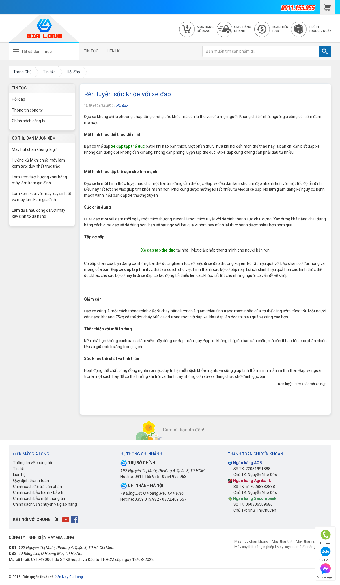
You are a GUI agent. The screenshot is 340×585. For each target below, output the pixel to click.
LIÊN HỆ (113, 51)
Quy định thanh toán (31, 480)
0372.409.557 (174, 499)
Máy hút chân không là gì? (35, 149)
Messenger (325, 571)
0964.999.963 (174, 476)
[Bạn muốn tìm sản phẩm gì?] (260, 51)
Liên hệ (19, 474)
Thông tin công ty (27, 110)
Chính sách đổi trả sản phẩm (38, 486)
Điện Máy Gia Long (68, 577)
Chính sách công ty (28, 121)
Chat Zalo (325, 554)
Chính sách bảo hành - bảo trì (38, 492)
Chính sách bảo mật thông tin (39, 498)
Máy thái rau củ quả (312, 541)
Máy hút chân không (251, 541)
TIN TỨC (91, 51)
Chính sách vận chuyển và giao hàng (45, 504)
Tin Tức (19, 88)
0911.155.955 (147, 476)
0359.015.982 (147, 499)
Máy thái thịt (282, 541)
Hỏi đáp (122, 106)
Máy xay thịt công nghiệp (254, 547)
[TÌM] (325, 51)
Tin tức (19, 468)
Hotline (325, 537)
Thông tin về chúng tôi (32, 462)
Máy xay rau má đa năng (296, 547)
